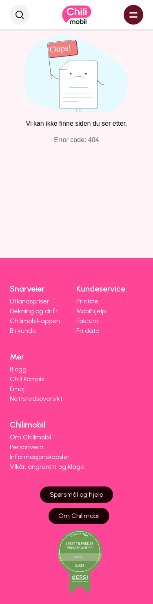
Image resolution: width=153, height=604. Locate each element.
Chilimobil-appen (35, 321)
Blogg (18, 369)
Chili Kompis (27, 379)
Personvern (26, 447)
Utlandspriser (29, 301)
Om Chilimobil (30, 437)
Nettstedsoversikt (36, 399)
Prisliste (87, 301)
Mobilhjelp (91, 311)
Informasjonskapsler (40, 457)
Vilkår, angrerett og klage (47, 467)
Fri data (88, 331)
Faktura (87, 321)
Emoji (18, 389)
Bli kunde (23, 331)
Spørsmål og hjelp (76, 494)
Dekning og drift (34, 311)
